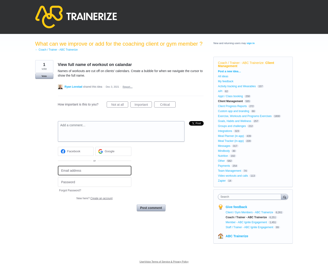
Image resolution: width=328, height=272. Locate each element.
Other (221, 160)
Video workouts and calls (233, 175)
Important (143, 105)
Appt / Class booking (230, 96)
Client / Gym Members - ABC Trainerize (250, 212)
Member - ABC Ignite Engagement (247, 222)
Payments (224, 165)
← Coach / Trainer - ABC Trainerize (56, 49)
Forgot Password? (70, 190)
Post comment (151, 208)
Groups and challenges (232, 126)
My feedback (225, 81)
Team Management (229, 170)
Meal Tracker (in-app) (231, 141)
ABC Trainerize (237, 236)
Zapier (222, 180)
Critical (168, 105)
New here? (94, 198)
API (220, 91)
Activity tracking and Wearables (237, 86)
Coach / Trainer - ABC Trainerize (241, 63)
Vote (44, 76)
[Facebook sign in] (76, 151)
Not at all (119, 105)
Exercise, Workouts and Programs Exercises (244, 116)
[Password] (94, 182)
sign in (251, 43)
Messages (224, 146)
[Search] (284, 196)
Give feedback (236, 207)
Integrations (225, 131)
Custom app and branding (233, 111)
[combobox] (250, 196)
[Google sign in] (113, 151)
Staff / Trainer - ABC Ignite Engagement (250, 227)
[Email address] (94, 171)
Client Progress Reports (232, 106)
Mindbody (224, 150)
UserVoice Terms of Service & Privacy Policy (164, 261)
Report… (127, 86)
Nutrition (223, 155)
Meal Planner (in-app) (231, 136)
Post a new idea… (229, 71)
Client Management (230, 101)
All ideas (223, 76)
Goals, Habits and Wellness (234, 121)
